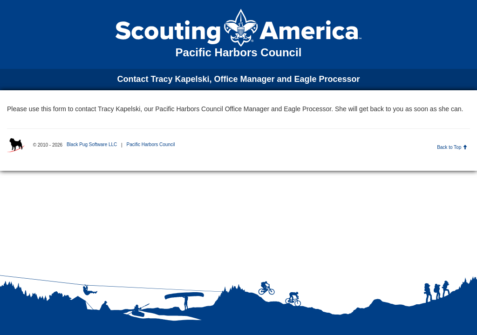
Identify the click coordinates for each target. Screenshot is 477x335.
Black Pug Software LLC (92, 144)
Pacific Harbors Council (150, 144)
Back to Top (452, 147)
